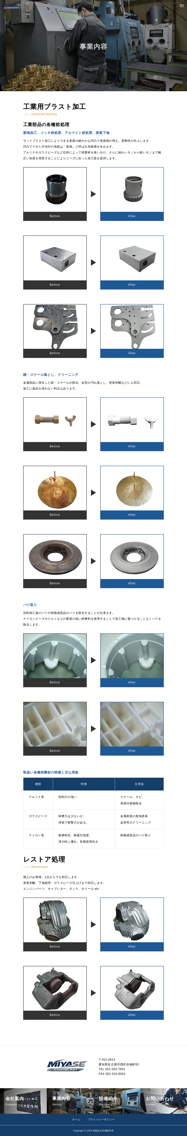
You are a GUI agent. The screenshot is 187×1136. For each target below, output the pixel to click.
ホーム (76, 1119)
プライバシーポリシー (101, 1119)
